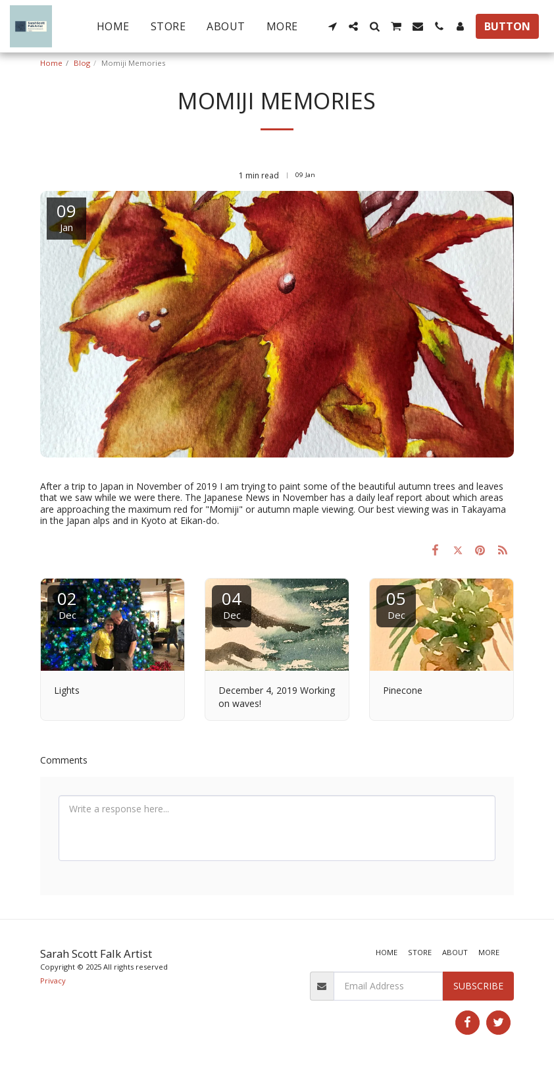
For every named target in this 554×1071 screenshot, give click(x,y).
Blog (82, 63)
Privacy (53, 980)
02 (67, 604)
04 (231, 604)
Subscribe (478, 986)
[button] (332, 26)
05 (396, 604)
